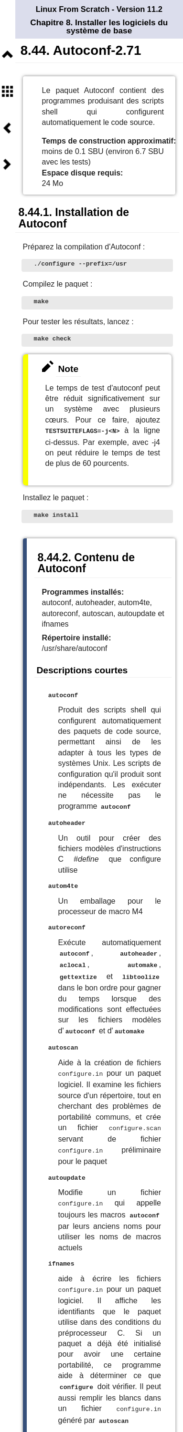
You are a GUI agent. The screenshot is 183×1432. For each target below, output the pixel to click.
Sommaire (7, 91)
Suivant (7, 164)
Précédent (7, 128)
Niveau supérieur (7, 55)
